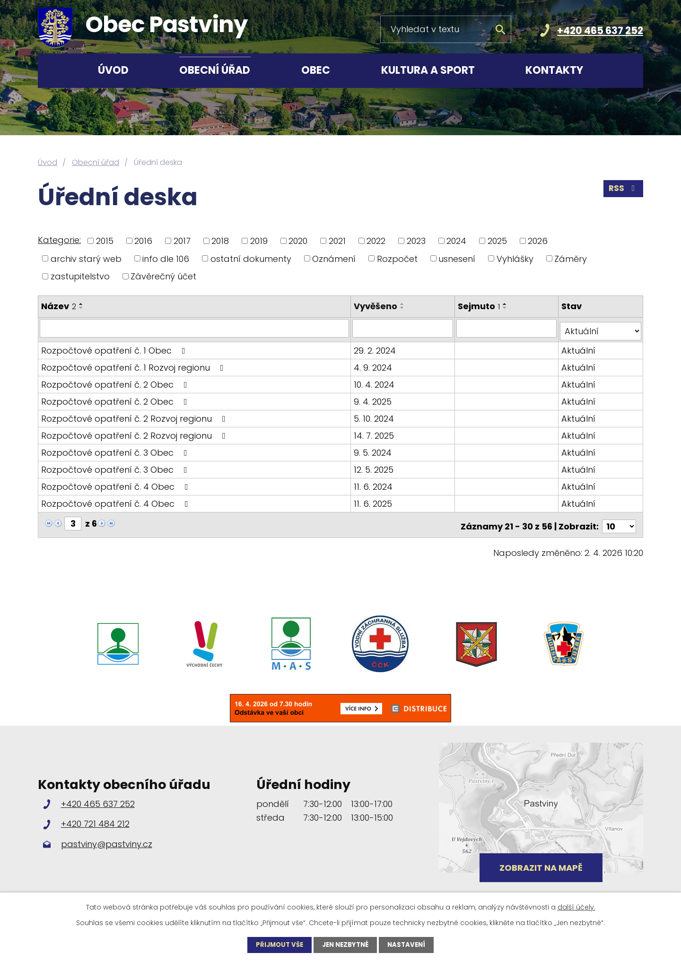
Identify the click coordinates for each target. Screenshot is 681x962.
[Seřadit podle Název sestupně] (81, 308)
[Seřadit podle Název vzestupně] (81, 304)
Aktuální (579, 347)
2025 (497, 241)
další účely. (576, 906)
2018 (220, 241)
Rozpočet (397, 258)
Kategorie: (59, 240)
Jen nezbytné (346, 944)
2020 (297, 241)
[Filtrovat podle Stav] (600, 328)
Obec (315, 70)
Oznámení (334, 258)
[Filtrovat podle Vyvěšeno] (404, 328)
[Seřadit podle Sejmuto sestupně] (506, 308)
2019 (259, 241)
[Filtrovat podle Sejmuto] (507, 328)
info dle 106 (165, 258)
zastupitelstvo (80, 276)
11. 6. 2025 (374, 500)
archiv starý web (86, 258)
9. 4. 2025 (374, 398)
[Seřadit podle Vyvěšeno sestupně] (404, 308)
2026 (538, 241)
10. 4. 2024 (375, 381)
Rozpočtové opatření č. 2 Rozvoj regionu (135, 415)
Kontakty (554, 70)
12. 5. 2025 (375, 466)
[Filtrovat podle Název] (195, 328)
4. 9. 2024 (374, 364)
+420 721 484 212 (95, 817)
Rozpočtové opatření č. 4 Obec (116, 483)
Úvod (113, 70)
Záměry (570, 258)
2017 (182, 241)
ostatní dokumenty (250, 258)
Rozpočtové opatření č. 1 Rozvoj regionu (134, 364)
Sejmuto (480, 306)
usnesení (456, 258)
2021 (337, 241)
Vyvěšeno (377, 306)
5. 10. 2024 (375, 415)
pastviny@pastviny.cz (106, 838)
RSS (622, 191)
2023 (416, 241)
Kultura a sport (428, 70)
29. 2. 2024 (376, 347)
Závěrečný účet (163, 276)
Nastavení (410, 944)
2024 (456, 241)
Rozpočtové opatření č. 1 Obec (115, 347)
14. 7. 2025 (375, 432)
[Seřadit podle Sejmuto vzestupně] (506, 304)
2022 (376, 241)
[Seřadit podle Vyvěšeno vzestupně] (404, 304)
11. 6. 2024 (374, 483)
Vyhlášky (515, 258)
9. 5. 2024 (374, 449)
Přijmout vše (277, 944)
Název (58, 306)
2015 (105, 241)
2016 (143, 241)
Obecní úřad (214, 70)
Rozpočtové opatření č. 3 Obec (116, 449)
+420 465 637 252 (600, 30)
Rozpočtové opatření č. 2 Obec (116, 381)
